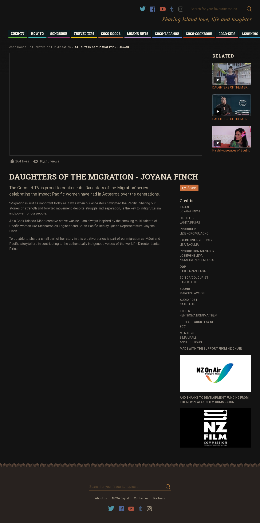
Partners (159, 498)
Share (192, 188)
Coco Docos (17, 47)
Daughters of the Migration (50, 47)
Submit (249, 9)
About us (101, 498)
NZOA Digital (120, 498)
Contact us (141, 498)
